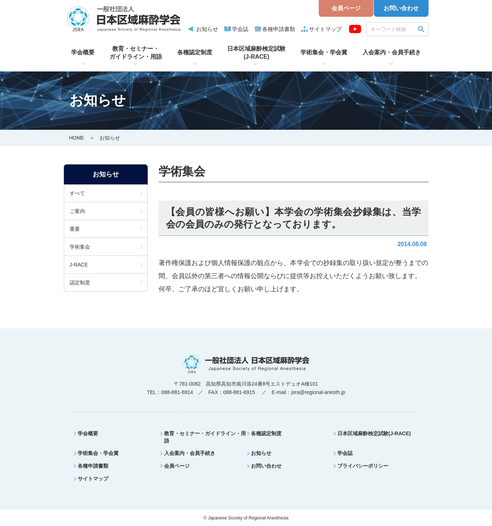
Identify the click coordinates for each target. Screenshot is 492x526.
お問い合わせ (401, 8)
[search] (393, 29)
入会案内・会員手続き (392, 52)
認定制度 (80, 282)
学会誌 (240, 29)
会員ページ (346, 8)
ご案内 (77, 211)
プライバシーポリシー (362, 465)
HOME (77, 138)
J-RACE (79, 264)
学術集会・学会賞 (324, 52)
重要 (75, 228)
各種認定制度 (194, 52)
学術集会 (80, 246)
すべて (77, 193)
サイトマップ (325, 29)
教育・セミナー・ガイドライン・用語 (135, 53)
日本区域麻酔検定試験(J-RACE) (256, 53)
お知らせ (207, 29)
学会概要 (82, 52)
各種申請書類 (278, 29)
